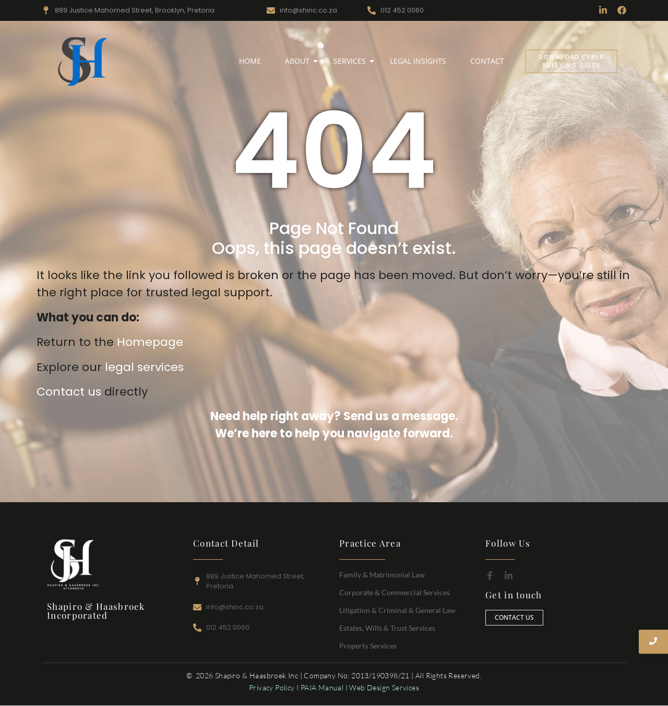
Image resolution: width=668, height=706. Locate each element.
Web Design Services (384, 687)
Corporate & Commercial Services (394, 592)
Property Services (368, 645)
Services (351, 61)
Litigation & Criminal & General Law (397, 610)
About (299, 61)
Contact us (69, 392)
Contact (487, 61)
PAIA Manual (322, 687)
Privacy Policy (272, 687)
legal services (144, 367)
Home (250, 61)
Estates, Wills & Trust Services (387, 627)
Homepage (150, 342)
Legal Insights (418, 61)
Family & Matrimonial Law (382, 574)
